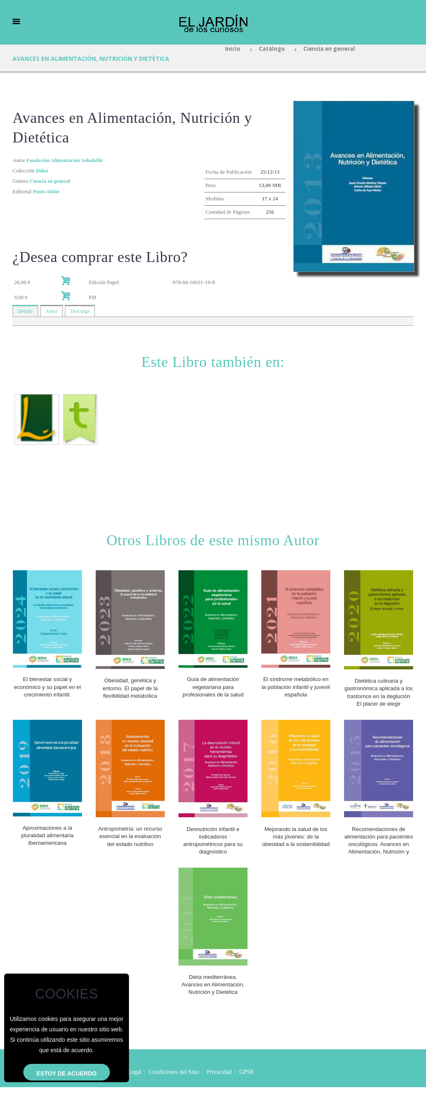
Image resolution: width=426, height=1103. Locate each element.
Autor (53, 312)
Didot (42, 170)
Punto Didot (47, 191)
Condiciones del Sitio (174, 1088)
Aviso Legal (127, 1088)
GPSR (246, 1088)
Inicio (230, 49)
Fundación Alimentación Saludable (67, 160)
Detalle (26, 312)
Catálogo (270, 49)
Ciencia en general (330, 49)
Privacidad (219, 1088)
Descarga (82, 312)
